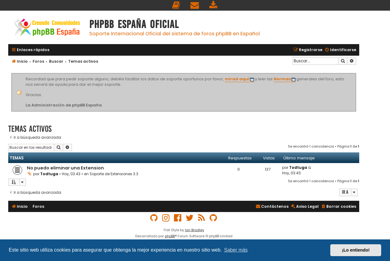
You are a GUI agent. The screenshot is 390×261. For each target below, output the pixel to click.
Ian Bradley (194, 230)
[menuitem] (176, 5)
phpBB (170, 236)
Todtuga (49, 173)
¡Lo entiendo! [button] (356, 250)
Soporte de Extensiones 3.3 (114, 173)
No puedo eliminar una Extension (65, 168)
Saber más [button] (236, 249)
